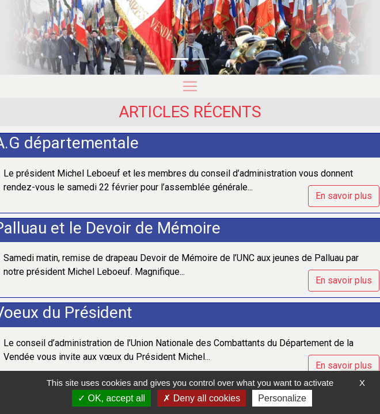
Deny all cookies (201, 398)
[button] (28, 37)
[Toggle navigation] (190, 86)
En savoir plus (344, 195)
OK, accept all (111, 398)
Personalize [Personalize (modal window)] (282, 398)
